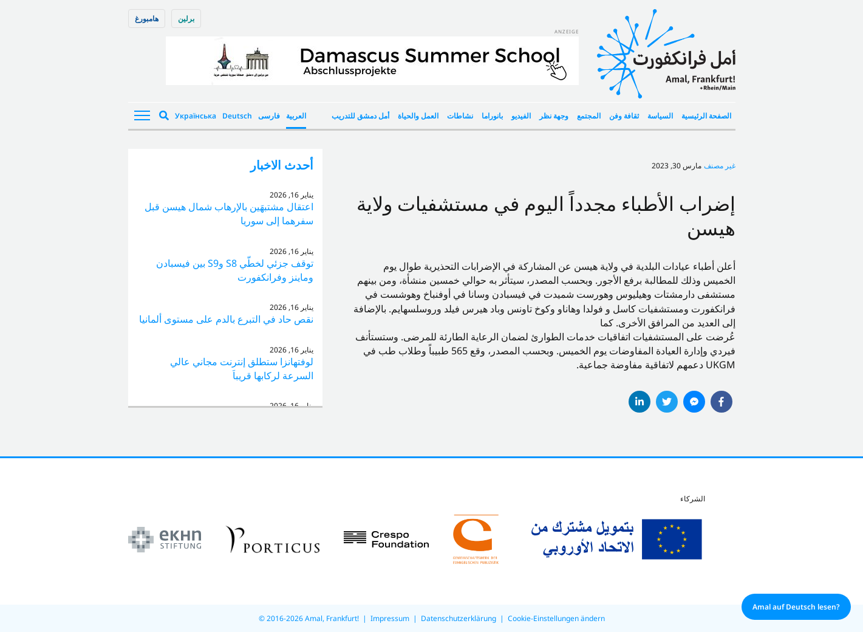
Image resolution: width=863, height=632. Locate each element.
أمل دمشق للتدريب (360, 116)
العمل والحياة (418, 116)
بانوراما (492, 116)
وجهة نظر (553, 116)
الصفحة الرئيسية (706, 116)
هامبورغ (147, 18)
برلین (186, 18)
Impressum (389, 618)
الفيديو (521, 116)
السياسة (660, 116)
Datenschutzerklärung (458, 618)
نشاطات (460, 116)
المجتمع (589, 116)
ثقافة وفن (624, 116)
